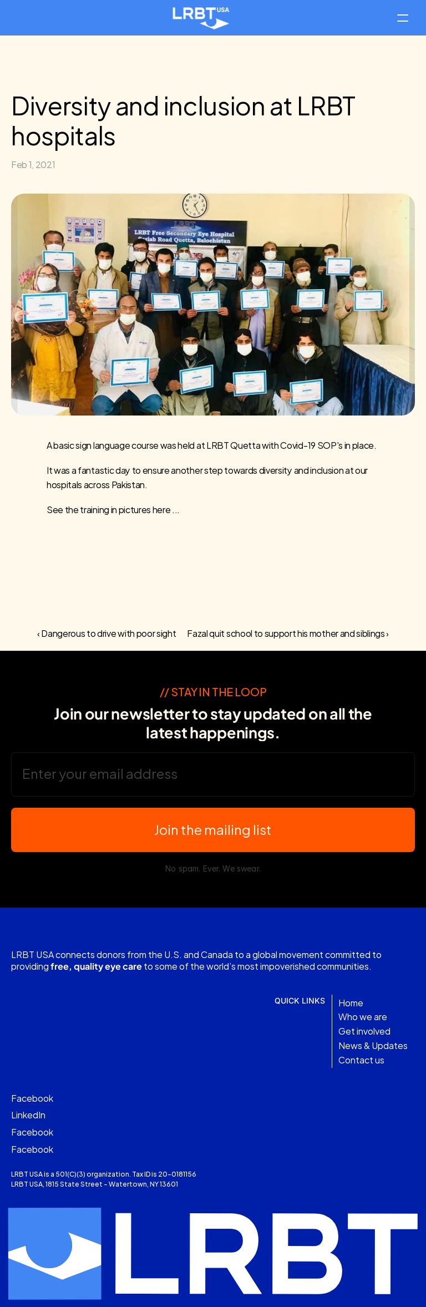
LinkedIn (28, 1114)
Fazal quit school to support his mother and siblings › (288, 632)
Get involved (364, 1031)
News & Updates (373, 1044)
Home (350, 1002)
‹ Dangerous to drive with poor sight (106, 632)
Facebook (32, 1097)
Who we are (362, 1016)
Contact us (361, 1059)
